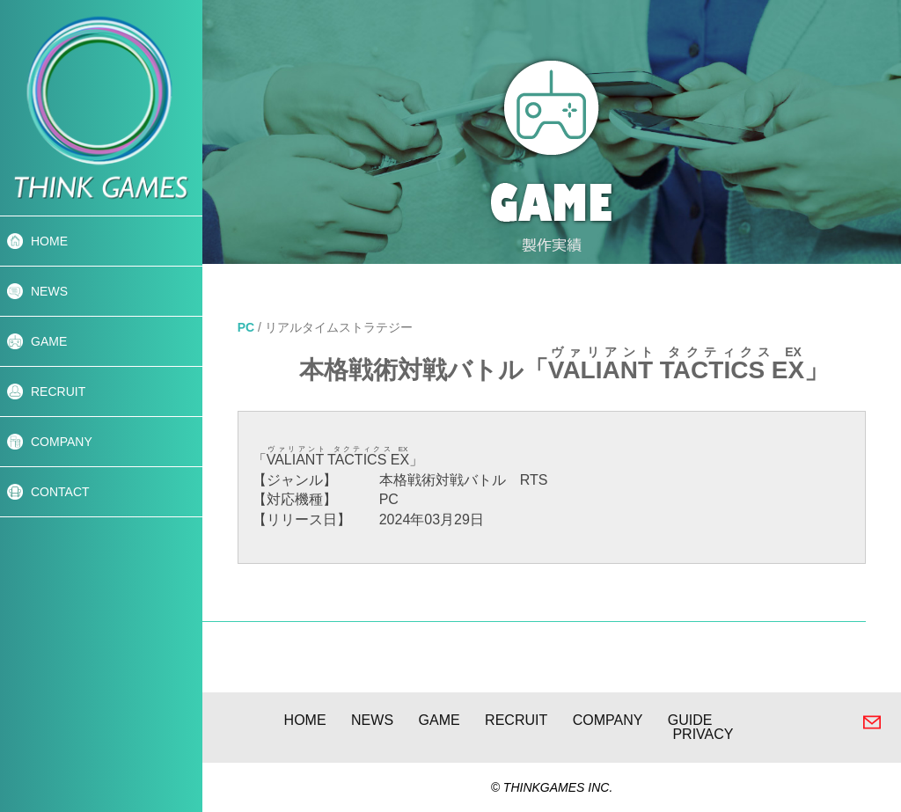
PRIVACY (702, 734)
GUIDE (690, 720)
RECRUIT (58, 391)
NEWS (49, 291)
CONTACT (60, 492)
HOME (49, 241)
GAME (49, 341)
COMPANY (61, 442)
